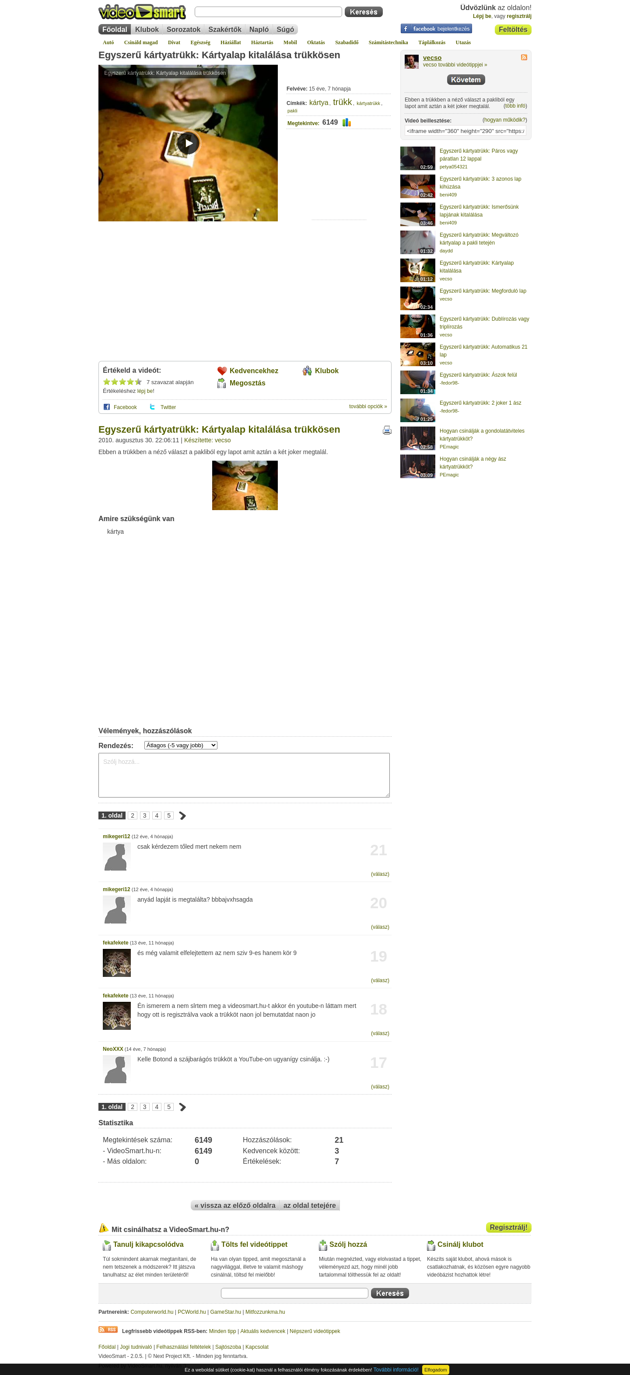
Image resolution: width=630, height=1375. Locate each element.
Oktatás (316, 42)
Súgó (285, 29)
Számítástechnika (388, 42)
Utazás (463, 42)
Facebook (125, 407)
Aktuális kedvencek (263, 1331)
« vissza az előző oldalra (235, 1205)
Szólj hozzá (348, 1244)
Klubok (147, 29)
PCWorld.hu (192, 1312)
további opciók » (368, 406)
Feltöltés (513, 29)
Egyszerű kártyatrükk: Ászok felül (478, 375)
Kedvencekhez (254, 370)
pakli (292, 110)
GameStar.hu (226, 1312)
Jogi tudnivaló (136, 1347)
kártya (319, 102)
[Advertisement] (339, 192)
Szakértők (225, 29)
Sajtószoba (228, 1347)
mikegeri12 (116, 836)
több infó (515, 106)
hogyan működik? (504, 120)
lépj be (145, 391)
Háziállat (230, 42)
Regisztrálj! (509, 1227)
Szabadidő (346, 42)
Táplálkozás (431, 42)
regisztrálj (519, 16)
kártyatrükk (368, 103)
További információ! (396, 1370)
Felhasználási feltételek (183, 1347)
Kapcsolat (257, 1347)
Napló (259, 29)
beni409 (448, 194)
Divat (174, 42)
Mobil (290, 42)
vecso (432, 58)
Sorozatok (183, 29)
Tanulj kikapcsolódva (148, 1244)
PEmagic (449, 446)
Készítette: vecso (207, 440)
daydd (446, 250)
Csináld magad (141, 42)
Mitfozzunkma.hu (265, 1312)
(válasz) (380, 874)
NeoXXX (113, 1049)
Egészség (200, 42)
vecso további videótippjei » (455, 65)
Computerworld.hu (151, 1312)
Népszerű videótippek (315, 1331)
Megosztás (248, 383)
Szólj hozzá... (244, 775)
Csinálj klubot (460, 1244)
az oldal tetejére (310, 1205)
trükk (342, 102)
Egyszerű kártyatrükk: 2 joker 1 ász (481, 403)
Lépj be (482, 16)
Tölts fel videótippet (254, 1244)
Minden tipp (222, 1331)
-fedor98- (449, 382)
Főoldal (114, 29)
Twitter (168, 407)
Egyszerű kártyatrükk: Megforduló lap (483, 291)
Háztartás (262, 42)
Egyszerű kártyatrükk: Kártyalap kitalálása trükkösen (219, 54)
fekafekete (116, 943)
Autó (108, 42)
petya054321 (454, 166)
